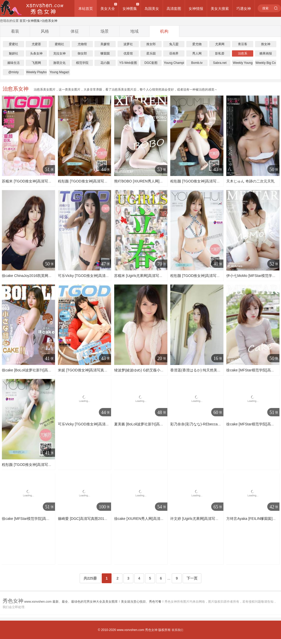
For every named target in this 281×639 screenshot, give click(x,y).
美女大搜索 (220, 8)
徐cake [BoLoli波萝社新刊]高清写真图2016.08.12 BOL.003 (49, 370)
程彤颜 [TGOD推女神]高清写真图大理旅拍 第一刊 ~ (211, 276)
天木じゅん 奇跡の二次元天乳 (250, 181)
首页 (22, 21)
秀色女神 (151, 630)
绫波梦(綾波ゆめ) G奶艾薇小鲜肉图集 (144, 370)
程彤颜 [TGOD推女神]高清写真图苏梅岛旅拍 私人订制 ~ (103, 181)
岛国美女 (152, 8)
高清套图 (174, 8)
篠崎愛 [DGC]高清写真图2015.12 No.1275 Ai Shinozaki (102, 518)
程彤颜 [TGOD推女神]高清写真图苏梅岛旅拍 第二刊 (43, 465)
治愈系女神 (49, 21)
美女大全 (107, 8)
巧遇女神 (243, 8)
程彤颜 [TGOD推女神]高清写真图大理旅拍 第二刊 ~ (211, 181)
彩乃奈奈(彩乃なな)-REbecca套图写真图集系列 (208, 424)
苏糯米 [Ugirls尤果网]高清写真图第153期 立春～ (153, 276)
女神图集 (129, 8)
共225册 (90, 578)
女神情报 (196, 8)
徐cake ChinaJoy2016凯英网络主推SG (33, 276)
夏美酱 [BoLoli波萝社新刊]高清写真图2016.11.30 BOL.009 (161, 424)
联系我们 (177, 629)
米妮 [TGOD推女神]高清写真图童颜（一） (92, 370)
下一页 (192, 578)
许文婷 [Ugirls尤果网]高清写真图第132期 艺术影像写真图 (216, 518)
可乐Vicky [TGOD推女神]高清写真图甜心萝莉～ (96, 276)
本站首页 (85, 8)
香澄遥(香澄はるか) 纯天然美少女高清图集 (204, 370)
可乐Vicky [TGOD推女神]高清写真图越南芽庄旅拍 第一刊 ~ (105, 424)
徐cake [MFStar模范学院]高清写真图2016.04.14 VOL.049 (48, 518)
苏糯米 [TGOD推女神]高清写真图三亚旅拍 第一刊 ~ (43, 181)
